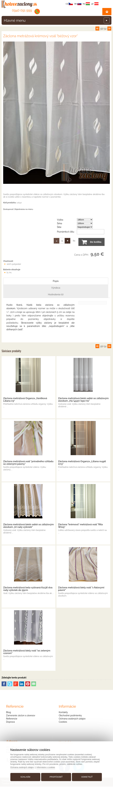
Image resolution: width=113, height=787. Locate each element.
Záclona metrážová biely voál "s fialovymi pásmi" (81, 589)
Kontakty (63, 712)
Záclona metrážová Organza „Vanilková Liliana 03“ (25, 400)
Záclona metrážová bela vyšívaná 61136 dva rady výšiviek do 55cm (27, 589)
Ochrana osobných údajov (72, 719)
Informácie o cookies (47, 766)
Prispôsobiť (56, 776)
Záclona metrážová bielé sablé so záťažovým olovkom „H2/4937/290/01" (83, 400)
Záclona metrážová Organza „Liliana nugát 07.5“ (82, 463)
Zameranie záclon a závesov (20, 716)
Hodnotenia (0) (56, 294)
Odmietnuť (86, 776)
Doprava (10, 722)
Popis (56, 281)
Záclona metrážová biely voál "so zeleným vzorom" (26, 652)
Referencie (11, 719)
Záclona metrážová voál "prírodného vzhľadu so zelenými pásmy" (28, 463)
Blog (8, 712)
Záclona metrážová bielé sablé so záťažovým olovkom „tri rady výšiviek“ (28, 526)
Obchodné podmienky (70, 716)
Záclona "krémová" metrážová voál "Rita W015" (80, 526)
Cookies (63, 722)
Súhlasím (26, 776)
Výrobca (55, 288)
